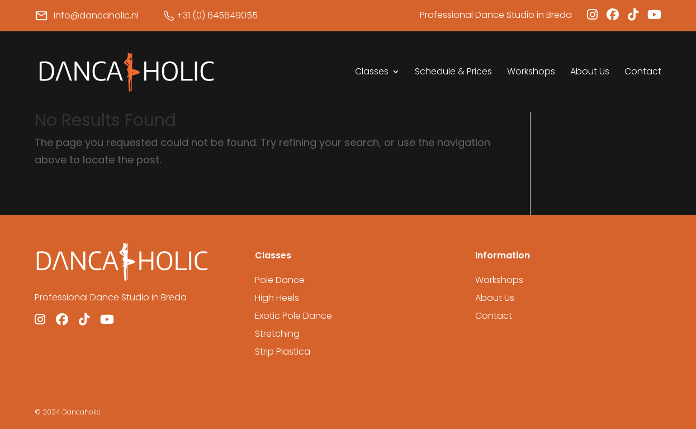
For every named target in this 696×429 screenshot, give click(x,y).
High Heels (277, 297)
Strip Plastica (282, 351)
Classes (372, 73)
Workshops (531, 73)
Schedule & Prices (453, 73)
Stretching (277, 333)
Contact (642, 73)
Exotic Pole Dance (293, 315)
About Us (589, 73)
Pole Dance (280, 280)
